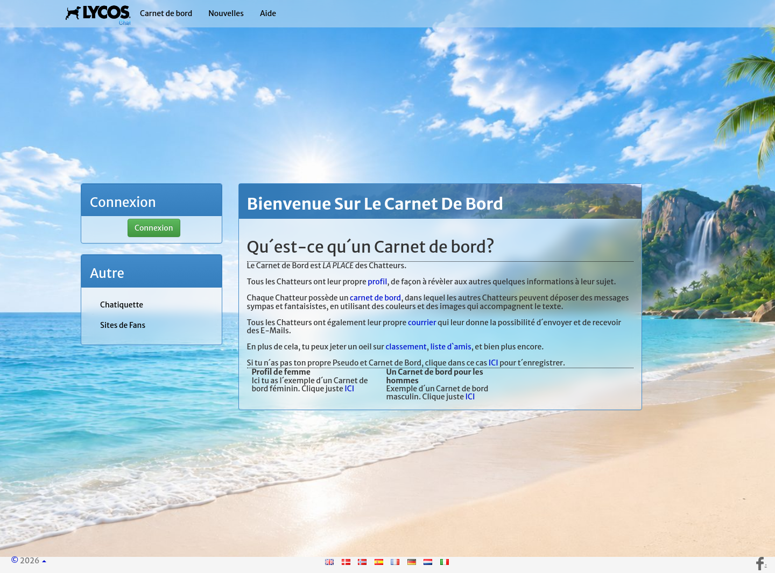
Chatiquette (121, 305)
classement (405, 347)
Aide (268, 13)
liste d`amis (450, 347)
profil (377, 281)
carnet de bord (375, 298)
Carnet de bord (166, 13)
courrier (422, 322)
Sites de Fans (122, 325)
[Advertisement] (387, 107)
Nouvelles (226, 13)
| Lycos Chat (98, 13)
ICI (493, 363)
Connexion (154, 228)
